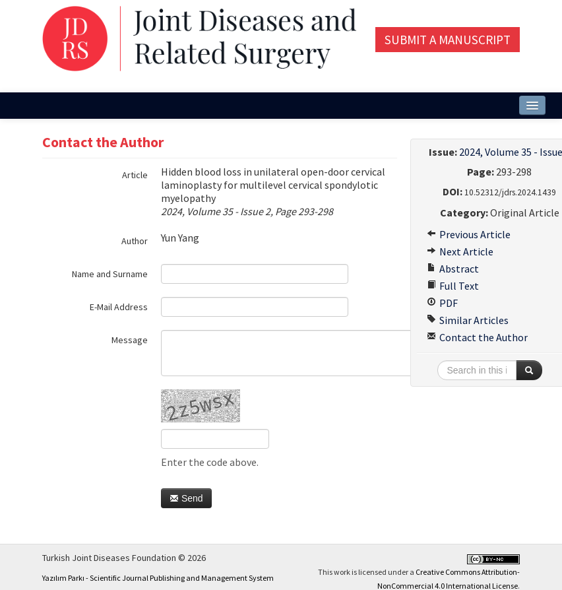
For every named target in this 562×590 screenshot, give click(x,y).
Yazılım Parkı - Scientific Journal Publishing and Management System (158, 578)
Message (129, 340)
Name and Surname (110, 274)
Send (186, 498)
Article (135, 175)
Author (134, 241)
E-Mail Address (119, 307)
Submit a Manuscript (448, 40)
